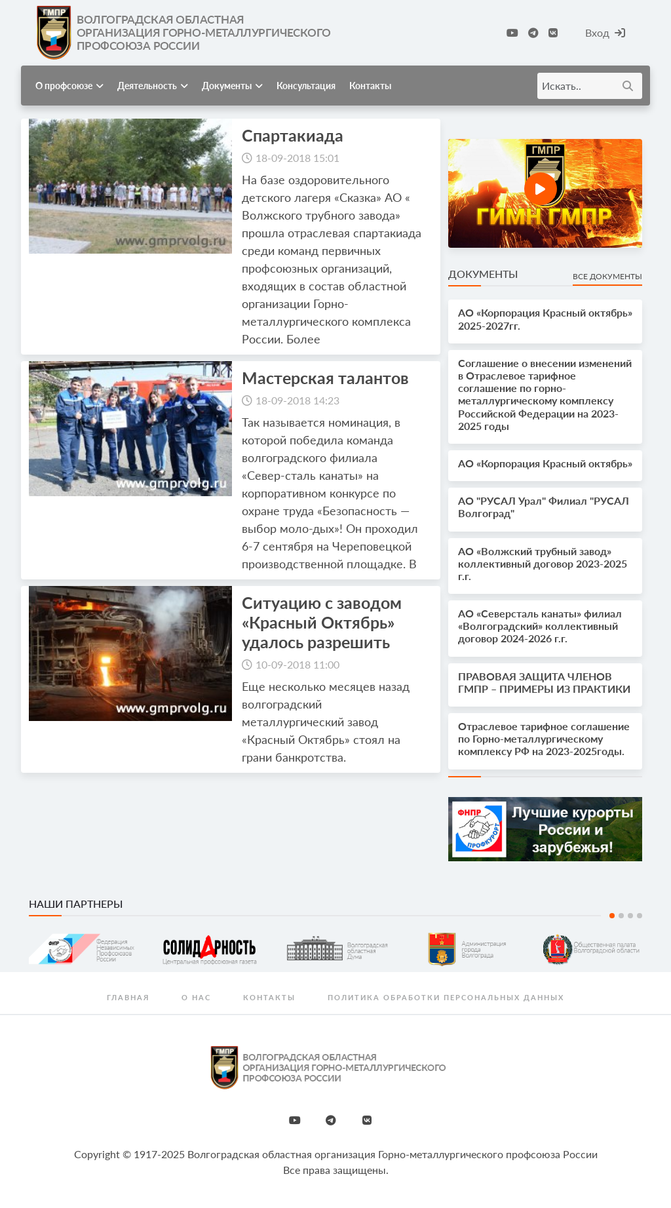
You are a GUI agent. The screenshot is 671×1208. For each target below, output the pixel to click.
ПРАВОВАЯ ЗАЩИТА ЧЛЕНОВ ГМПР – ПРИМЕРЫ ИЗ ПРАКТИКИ (544, 682)
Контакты (370, 85)
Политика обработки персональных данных (446, 997)
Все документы (607, 276)
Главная (128, 997)
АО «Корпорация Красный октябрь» (545, 463)
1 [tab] (612, 915)
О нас (196, 997)
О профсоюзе (69, 85)
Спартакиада (292, 135)
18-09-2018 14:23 (297, 400)
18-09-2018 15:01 (297, 157)
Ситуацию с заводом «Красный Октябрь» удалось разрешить (322, 622)
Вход (605, 32)
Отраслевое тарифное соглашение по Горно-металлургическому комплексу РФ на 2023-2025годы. (544, 738)
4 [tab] (639, 915)
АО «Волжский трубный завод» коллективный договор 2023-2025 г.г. (542, 563)
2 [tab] (621, 915)
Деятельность (152, 85)
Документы (232, 85)
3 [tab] (630, 915)
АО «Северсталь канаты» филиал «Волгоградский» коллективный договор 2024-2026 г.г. (540, 625)
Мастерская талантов (325, 377)
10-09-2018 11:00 (297, 664)
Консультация (306, 85)
